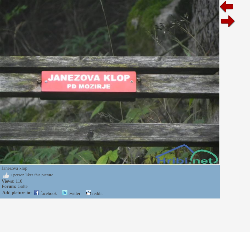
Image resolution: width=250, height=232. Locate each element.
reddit (94, 193)
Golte (22, 186)
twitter (71, 193)
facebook (45, 193)
